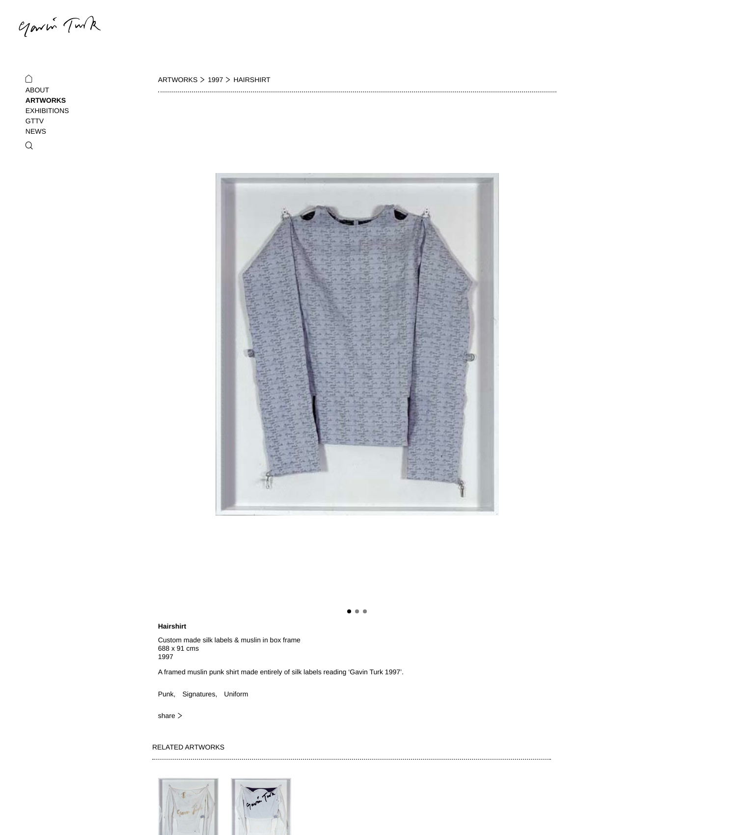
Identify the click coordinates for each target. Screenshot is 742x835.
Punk (166, 694)
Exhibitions (47, 111)
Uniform (236, 694)
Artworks (46, 100)
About (37, 90)
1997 (215, 80)
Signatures (198, 694)
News (36, 131)
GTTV (35, 121)
